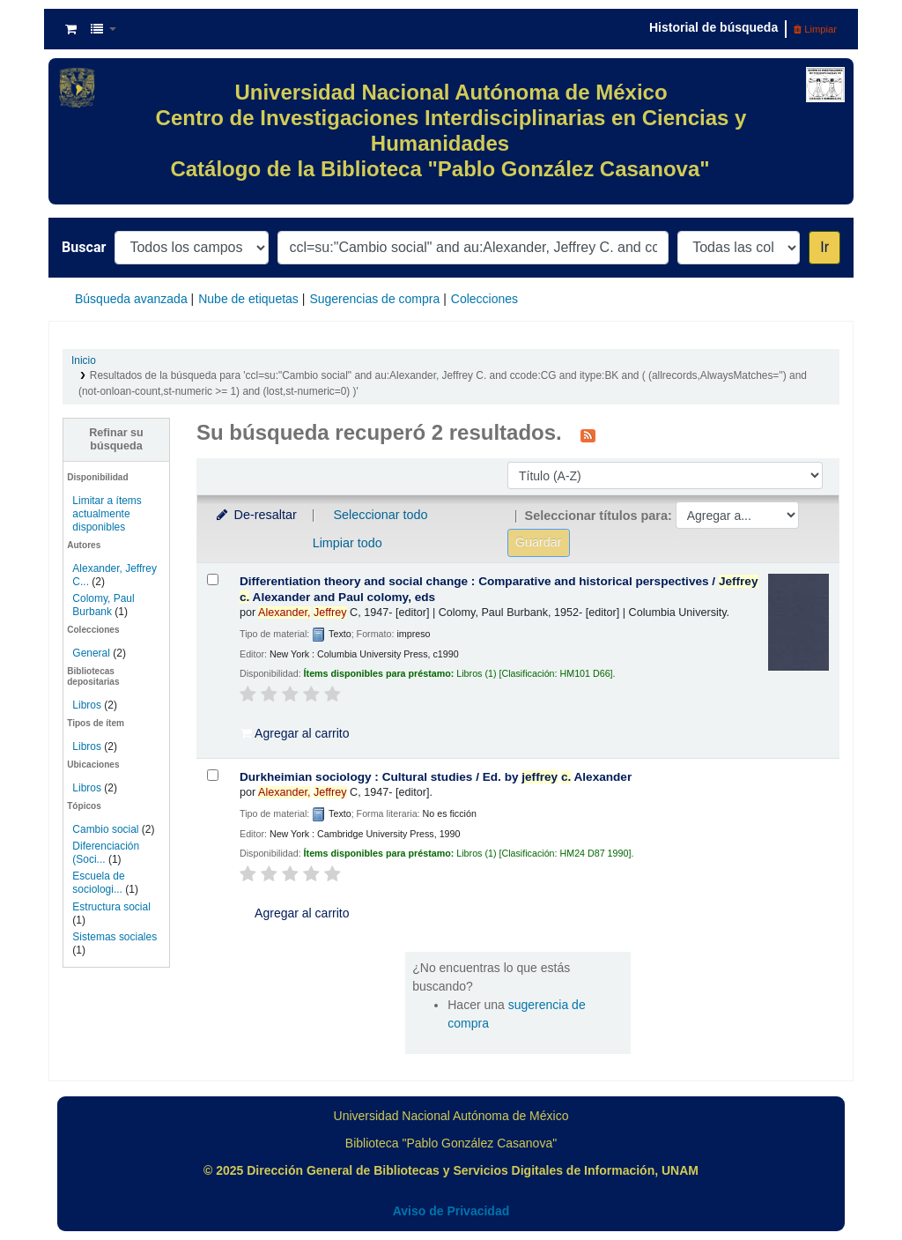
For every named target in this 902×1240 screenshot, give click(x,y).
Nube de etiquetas (248, 299)
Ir (824, 247)
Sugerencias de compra (374, 299)
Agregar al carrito (295, 733)
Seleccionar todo (380, 515)
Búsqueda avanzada (131, 299)
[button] (71, 29)
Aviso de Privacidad (451, 1211)
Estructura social (111, 907)
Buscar (84, 247)
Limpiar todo (347, 543)
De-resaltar (255, 515)
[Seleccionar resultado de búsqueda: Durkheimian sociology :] (212, 775)
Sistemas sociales (114, 937)
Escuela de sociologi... (98, 882)
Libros (86, 705)
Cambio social (105, 829)
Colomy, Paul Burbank (103, 605)
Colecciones (484, 299)
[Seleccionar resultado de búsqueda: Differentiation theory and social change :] (212, 579)
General (92, 653)
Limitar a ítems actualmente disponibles (106, 513)
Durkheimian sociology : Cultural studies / (436, 776)
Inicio (83, 360)
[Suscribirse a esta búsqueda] (588, 434)
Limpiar (815, 29)
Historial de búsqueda (713, 27)
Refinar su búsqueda (116, 439)
